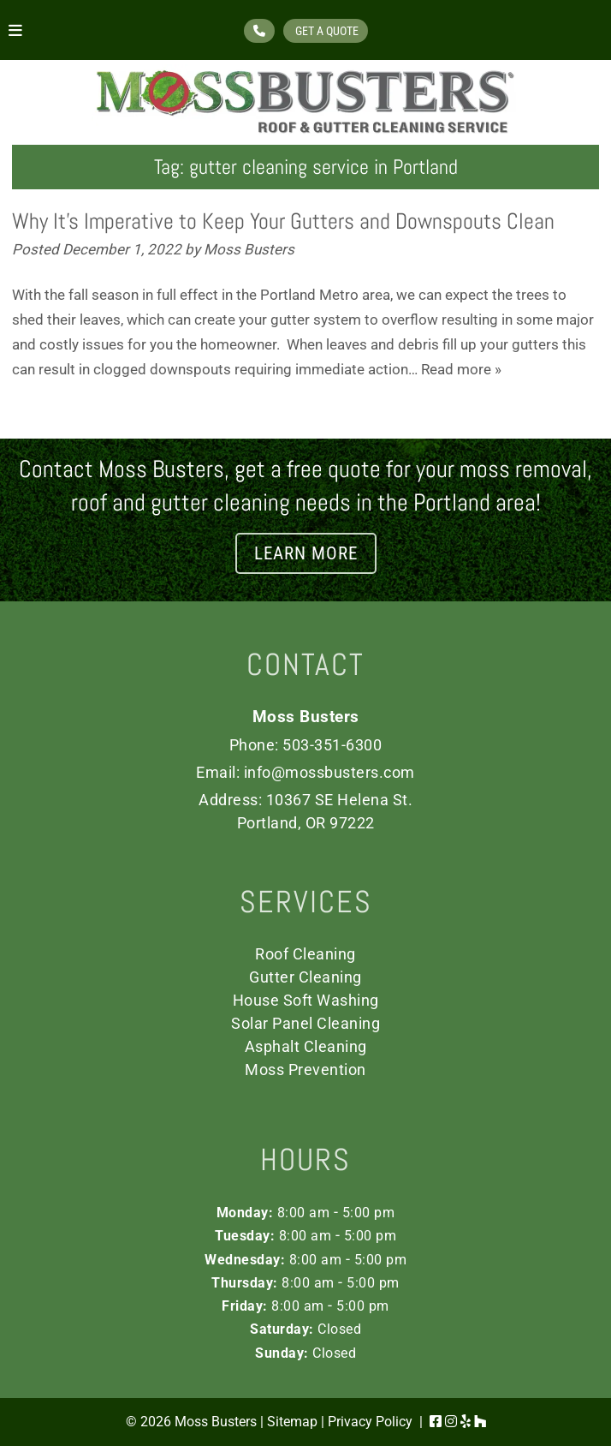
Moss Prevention (305, 1070)
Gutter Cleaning (305, 977)
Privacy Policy (370, 1421)
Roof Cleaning (305, 954)
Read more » (461, 369)
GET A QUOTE (326, 31)
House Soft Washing (306, 1000)
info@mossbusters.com (329, 772)
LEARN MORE (306, 553)
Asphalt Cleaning (306, 1046)
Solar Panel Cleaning (305, 1023)
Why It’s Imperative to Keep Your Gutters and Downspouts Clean (283, 221)
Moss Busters (249, 249)
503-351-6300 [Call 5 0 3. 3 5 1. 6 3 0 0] (332, 745)
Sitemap (292, 1421)
